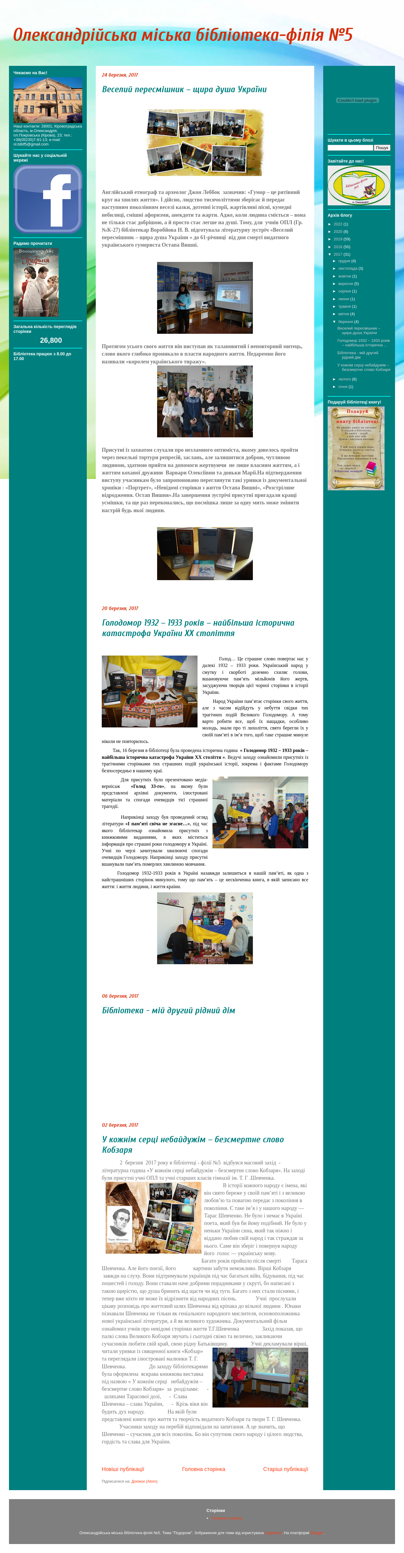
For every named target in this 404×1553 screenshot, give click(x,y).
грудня (344, 261)
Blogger (316, 1533)
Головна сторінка (203, 1469)
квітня (344, 314)
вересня (346, 283)
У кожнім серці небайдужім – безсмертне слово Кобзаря (363, 367)
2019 (339, 239)
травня (345, 306)
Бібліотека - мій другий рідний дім (168, 1010)
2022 (339, 224)
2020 (339, 231)
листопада (348, 268)
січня (343, 386)
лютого (345, 379)
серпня (345, 291)
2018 (339, 247)
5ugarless (273, 1533)
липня (344, 299)
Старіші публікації (285, 1469)
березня (346, 321)
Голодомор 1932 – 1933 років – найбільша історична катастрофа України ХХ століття (198, 628)
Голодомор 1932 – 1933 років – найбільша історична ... (363, 343)
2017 (339, 254)
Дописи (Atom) (145, 1481)
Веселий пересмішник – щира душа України (184, 89)
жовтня (345, 276)
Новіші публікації (123, 1469)
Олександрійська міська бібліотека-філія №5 (182, 35)
